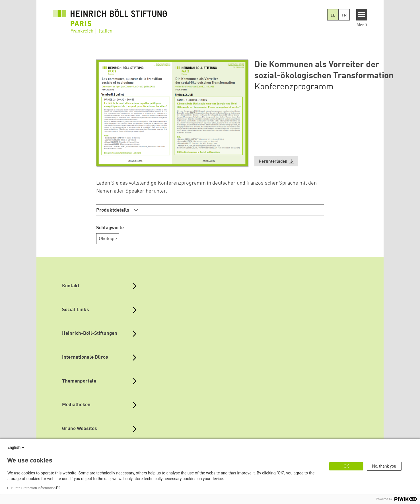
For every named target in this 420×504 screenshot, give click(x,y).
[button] (276, 161)
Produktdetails (113, 210)
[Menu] (361, 14)
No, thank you (384, 466)
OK (346, 466)
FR (344, 15)
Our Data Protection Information (31, 488)
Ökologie (108, 238)
